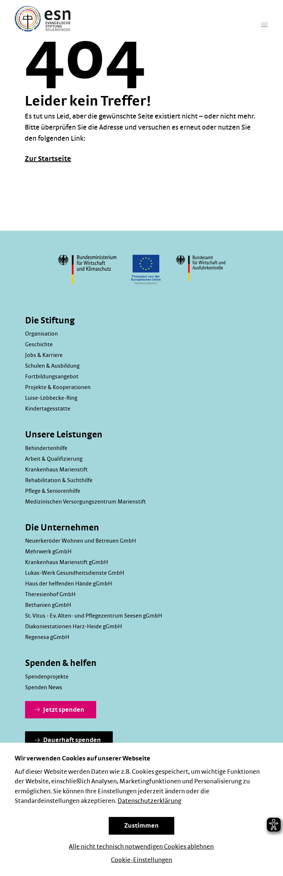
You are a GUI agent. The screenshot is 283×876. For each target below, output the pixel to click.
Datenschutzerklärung (149, 801)
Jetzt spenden (59, 710)
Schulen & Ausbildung (52, 366)
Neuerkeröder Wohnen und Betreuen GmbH (80, 541)
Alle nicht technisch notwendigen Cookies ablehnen (141, 847)
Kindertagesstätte (47, 409)
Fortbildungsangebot (51, 376)
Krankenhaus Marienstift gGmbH (66, 562)
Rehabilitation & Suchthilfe (58, 480)
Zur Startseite (48, 158)
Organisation (41, 334)
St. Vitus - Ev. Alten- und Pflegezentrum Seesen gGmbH (93, 616)
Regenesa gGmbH (47, 637)
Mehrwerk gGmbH (48, 551)
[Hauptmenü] (264, 30)
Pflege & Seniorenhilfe (52, 491)
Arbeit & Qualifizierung (54, 459)
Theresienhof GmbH (50, 594)
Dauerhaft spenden (68, 740)
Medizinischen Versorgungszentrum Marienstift (85, 502)
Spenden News (43, 687)
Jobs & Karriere (44, 355)
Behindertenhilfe (46, 448)
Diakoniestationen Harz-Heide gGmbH (73, 626)
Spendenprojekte (47, 677)
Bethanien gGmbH (48, 605)
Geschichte (39, 344)
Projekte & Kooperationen (58, 387)
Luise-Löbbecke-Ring (51, 398)
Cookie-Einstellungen (141, 860)
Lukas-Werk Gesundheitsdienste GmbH (74, 573)
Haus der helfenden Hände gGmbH (68, 584)
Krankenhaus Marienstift (56, 470)
